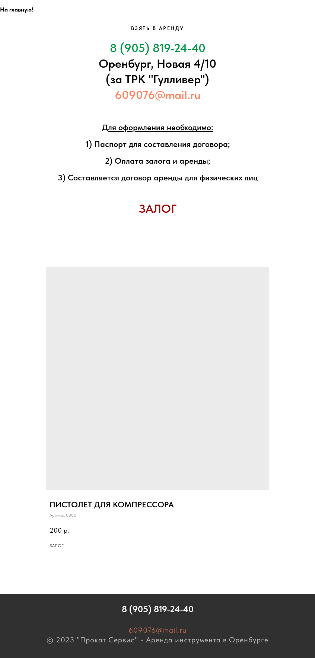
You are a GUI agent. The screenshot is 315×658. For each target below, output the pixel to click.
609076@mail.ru (158, 95)
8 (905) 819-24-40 (158, 48)
